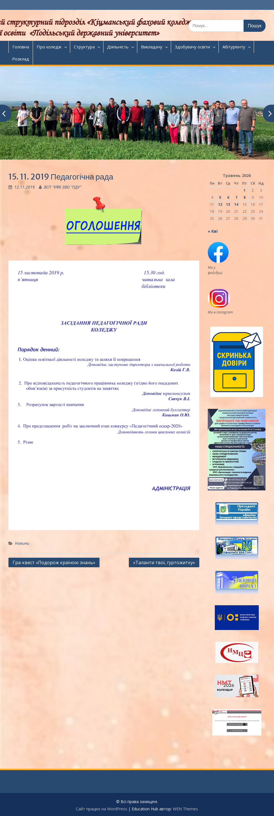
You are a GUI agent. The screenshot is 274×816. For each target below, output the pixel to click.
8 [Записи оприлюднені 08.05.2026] (245, 197)
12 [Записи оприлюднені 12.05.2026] (220, 204)
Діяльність (118, 47)
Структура (84, 47)
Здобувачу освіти (192, 47)
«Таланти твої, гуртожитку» (164, 562)
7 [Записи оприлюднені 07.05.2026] (236, 197)
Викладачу (151, 47)
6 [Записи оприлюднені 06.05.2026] (228, 197)
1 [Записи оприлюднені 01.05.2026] (245, 190)
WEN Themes (185, 808)
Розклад (20, 59)
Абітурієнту (233, 47)
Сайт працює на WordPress (101, 808)
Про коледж (49, 47)
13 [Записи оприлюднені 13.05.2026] (228, 204)
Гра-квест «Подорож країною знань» (54, 562)
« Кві (213, 231)
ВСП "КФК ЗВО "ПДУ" (62, 187)
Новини (22, 543)
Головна (20, 47)
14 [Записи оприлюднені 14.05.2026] (236, 204)
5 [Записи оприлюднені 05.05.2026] (220, 197)
